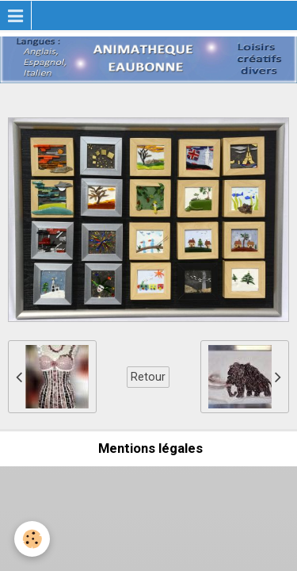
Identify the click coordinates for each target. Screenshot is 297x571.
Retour (148, 376)
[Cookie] (32, 539)
